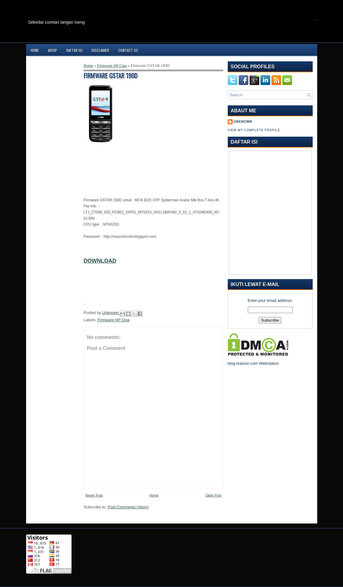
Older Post (213, 495)
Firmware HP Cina (112, 65)
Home (35, 50)
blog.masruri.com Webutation (253, 363)
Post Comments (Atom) (128, 507)
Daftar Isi (74, 50)
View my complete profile (254, 130)
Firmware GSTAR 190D (110, 76)
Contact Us (128, 50)
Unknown (111, 312)
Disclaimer (100, 50)
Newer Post (94, 495)
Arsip (52, 50)
